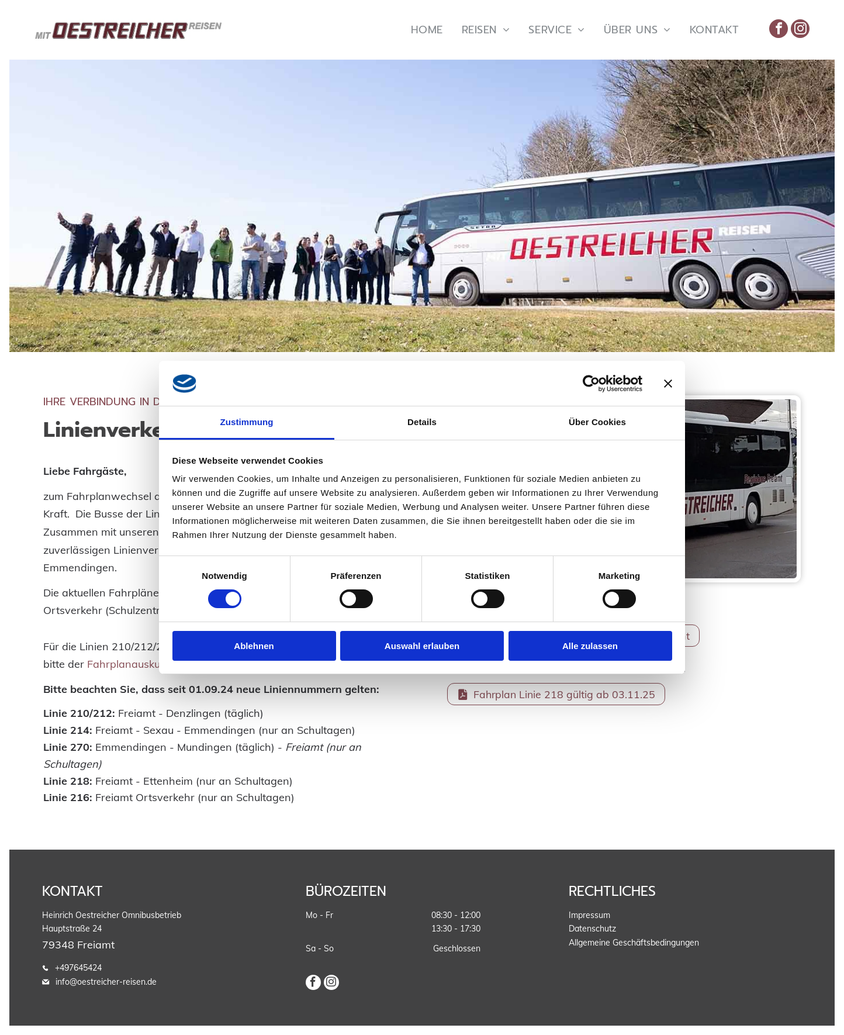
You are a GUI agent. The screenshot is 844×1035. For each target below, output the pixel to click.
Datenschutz (592, 928)
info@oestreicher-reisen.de (106, 982)
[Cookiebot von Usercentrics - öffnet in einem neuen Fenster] (591, 383)
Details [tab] (422, 422)
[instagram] (800, 30)
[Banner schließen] (668, 384)
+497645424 (78, 967)
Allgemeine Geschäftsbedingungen (634, 942)
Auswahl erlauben (422, 646)
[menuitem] (427, 29)
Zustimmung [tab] (247, 422)
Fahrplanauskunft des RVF (152, 664)
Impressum (589, 915)
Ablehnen (254, 646)
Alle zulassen (590, 646)
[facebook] (778, 30)
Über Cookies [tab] (597, 422)
